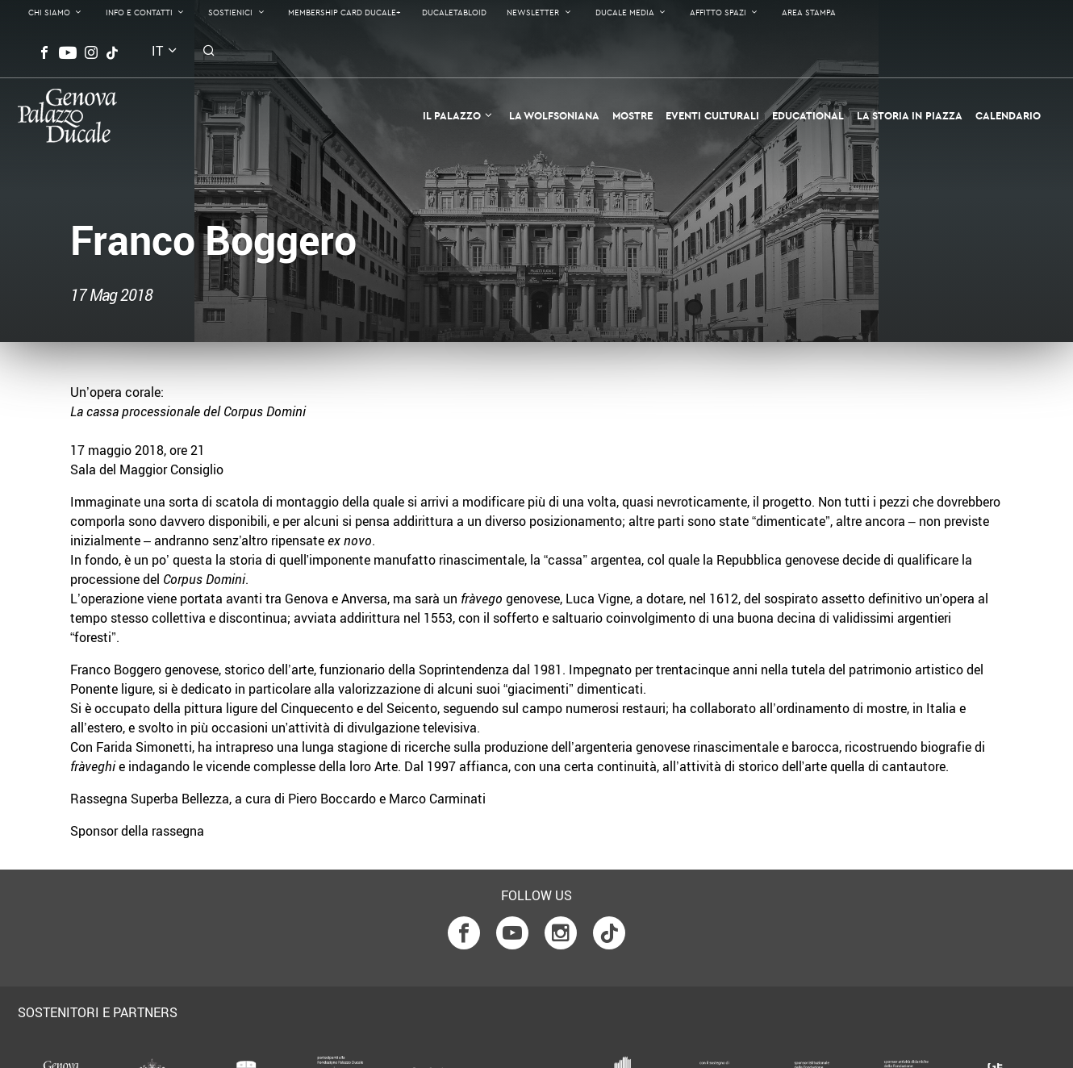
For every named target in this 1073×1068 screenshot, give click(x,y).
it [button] (157, 51)
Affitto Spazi (718, 12)
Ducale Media (624, 12)
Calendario (1008, 115)
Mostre (632, 115)
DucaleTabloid (454, 12)
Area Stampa (809, 12)
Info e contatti (139, 12)
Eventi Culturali (712, 115)
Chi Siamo (49, 12)
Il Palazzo (452, 115)
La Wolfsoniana (554, 115)
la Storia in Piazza (909, 115)
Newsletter (533, 12)
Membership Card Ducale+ (344, 12)
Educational (808, 115)
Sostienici (230, 12)
